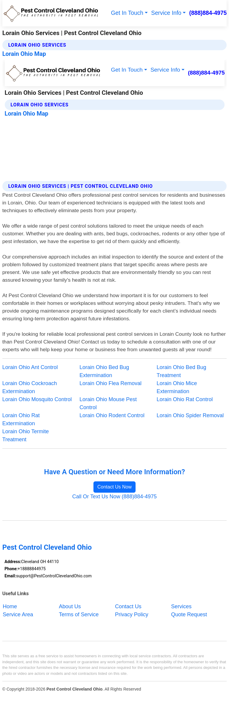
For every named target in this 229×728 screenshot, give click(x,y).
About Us (70, 606)
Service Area (18, 614)
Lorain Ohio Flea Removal (110, 383)
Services (181, 606)
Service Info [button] (166, 13)
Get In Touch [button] (127, 13)
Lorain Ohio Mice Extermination (177, 387)
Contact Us (128, 606)
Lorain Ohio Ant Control (30, 367)
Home (10, 606)
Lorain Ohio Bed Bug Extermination (104, 371)
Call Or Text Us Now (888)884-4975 (114, 496)
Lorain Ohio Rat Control (185, 399)
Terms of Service (79, 614)
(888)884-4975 (208, 13)
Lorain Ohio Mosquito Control (37, 399)
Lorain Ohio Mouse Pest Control (108, 403)
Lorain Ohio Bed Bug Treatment (181, 371)
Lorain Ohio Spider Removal (190, 415)
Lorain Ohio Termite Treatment (25, 435)
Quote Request (189, 614)
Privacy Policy (131, 614)
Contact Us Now (114, 486)
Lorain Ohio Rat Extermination (21, 419)
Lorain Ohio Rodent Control (111, 415)
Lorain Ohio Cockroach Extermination (29, 387)
